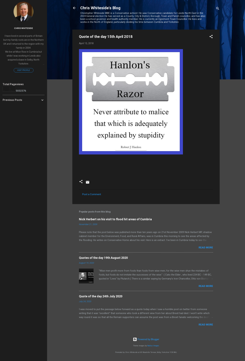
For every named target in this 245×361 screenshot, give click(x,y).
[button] (211, 37)
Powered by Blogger (146, 339)
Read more (206, 247)
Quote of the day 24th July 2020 (100, 296)
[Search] (218, 9)
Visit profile (23, 70)
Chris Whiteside (23, 28)
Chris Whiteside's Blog (100, 8)
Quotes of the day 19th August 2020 (103, 257)
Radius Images (153, 346)
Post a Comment (91, 194)
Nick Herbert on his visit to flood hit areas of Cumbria (115, 219)
